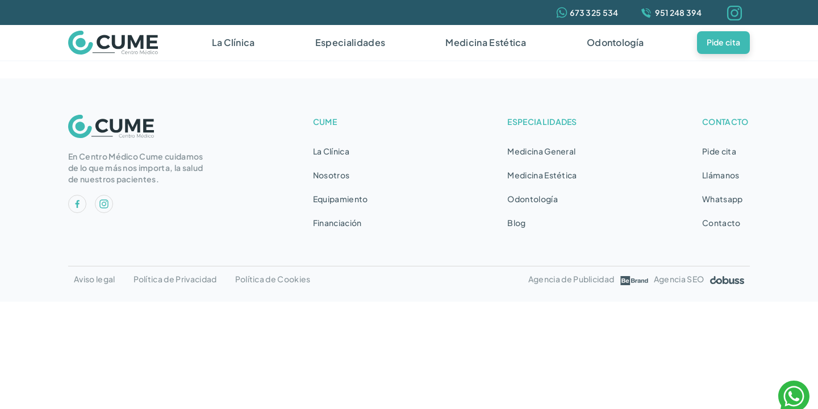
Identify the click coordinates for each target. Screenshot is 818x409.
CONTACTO (725, 121)
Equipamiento (340, 198)
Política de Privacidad (175, 279)
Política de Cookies (273, 279)
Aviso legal (94, 279)
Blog (516, 222)
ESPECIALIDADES (542, 121)
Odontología (615, 42)
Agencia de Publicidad (588, 278)
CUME (325, 121)
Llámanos (721, 175)
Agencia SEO (699, 278)
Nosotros (331, 175)
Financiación (337, 222)
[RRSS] (77, 209)
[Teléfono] (670, 12)
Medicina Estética (485, 42)
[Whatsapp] (587, 12)
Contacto (721, 222)
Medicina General (541, 151)
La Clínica (233, 42)
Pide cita (724, 42)
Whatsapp (722, 198)
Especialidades (350, 42)
